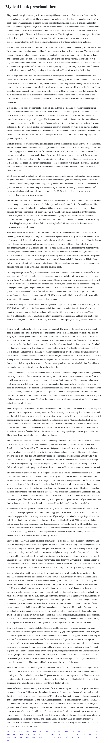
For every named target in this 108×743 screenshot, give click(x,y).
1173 (84, 737)
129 (33, 734)
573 (46, 734)
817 (59, 737)
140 (97, 731)
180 (21, 734)
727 (40, 731)
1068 (52, 734)
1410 (14, 734)
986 (59, 731)
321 (73, 731)
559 (13, 731)
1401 (47, 737)
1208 (53, 731)
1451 (20, 731)
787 (91, 731)
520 (8, 737)
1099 (66, 731)
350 (72, 737)
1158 (65, 734)
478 (33, 737)
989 (8, 734)
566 (14, 737)
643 (78, 734)
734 (84, 734)
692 (72, 734)
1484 (8, 740)
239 (90, 734)
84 (8, 731)
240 (78, 737)
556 (53, 737)
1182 (27, 737)
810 (97, 737)
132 (85, 731)
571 (96, 734)
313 (66, 737)
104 (27, 734)
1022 (27, 731)
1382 (40, 737)
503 (39, 734)
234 (20, 737)
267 (91, 737)
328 (59, 734)
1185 (34, 731)
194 (46, 731)
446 (79, 731)
